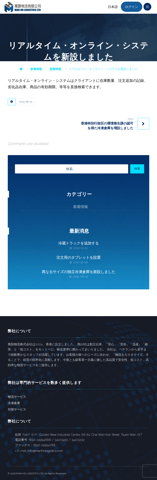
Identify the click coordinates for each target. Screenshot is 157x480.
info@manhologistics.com (45, 451)
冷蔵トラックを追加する (78, 243)
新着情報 (80, 206)
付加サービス (17, 409)
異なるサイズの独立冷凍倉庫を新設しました (78, 272)
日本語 (113, 7)
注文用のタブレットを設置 (78, 257)
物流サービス (17, 397)
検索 (137, 168)
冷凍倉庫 (14, 403)
